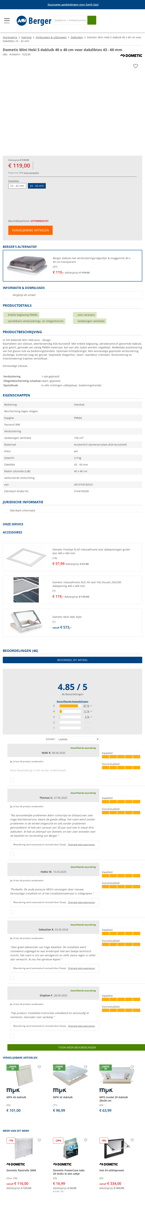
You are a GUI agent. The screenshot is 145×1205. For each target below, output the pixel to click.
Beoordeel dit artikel (72, 660)
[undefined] (96, 265)
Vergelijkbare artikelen (30, 230)
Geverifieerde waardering (83, 748)
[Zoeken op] (91, 20)
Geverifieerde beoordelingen (72, 701)
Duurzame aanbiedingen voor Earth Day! (73, 4)
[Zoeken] (70, 20)
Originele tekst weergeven (81, 844)
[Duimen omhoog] (12, 780)
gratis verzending (31, 172)
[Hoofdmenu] (7, 21)
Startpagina (10, 37)
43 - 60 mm (37, 186)
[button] (72, 266)
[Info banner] (73, 4)
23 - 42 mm (17, 186)
